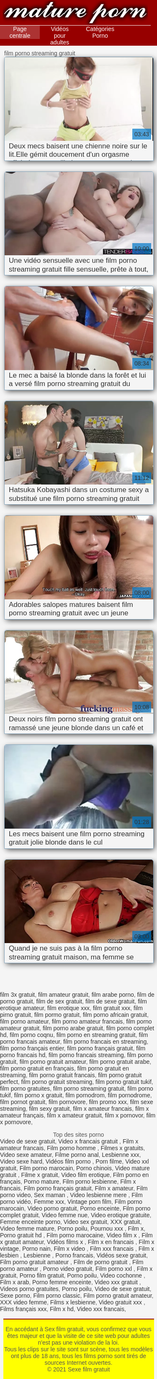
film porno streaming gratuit (88, 1088)
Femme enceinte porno (30, 1221)
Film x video (70, 1248)
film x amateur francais (102, 1108)
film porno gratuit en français (37, 1068)
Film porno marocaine (74, 1235)
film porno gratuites (25, 1088)
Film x (136, 1228)
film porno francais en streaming (105, 1041)
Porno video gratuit (68, 1268)
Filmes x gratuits (121, 1148)
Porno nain (36, 1248)
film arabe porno (113, 994)
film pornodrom (84, 1095)
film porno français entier (32, 1048)
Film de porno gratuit (101, 1262)
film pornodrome (129, 1095)
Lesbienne (37, 1255)
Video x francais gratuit (88, 1141)
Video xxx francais (100, 1309)
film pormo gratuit (57, 1014)
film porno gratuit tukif (123, 1081)
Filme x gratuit (39, 1175)
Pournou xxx (107, 1228)
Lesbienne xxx (120, 1154)
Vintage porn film (89, 1201)
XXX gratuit (125, 1221)
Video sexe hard (21, 1161)
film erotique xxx (68, 1008)
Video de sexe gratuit (27, 1141)
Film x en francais (112, 1242)
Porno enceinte (99, 1208)
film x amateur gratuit (74, 1115)
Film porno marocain (46, 1168)
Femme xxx (49, 1201)
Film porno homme (72, 1148)
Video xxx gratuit (117, 1282)
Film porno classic (56, 1295)
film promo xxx (107, 1102)
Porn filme (108, 1161)
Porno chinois (94, 1168)
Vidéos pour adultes (59, 36)
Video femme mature (27, 1228)
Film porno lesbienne (89, 1181)
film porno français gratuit (100, 1048)
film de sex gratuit (59, 1001)
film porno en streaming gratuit (96, 1035)
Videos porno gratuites (29, 1289)
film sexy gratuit (49, 1108)
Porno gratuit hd (22, 1235)
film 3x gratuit (17, 994)
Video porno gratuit (52, 1208)
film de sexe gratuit (110, 1001)
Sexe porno (15, 1295)
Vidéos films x (66, 1242)
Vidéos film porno (69, 1161)
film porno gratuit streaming (57, 1081)
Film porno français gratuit (58, 1188)
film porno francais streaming (86, 1055)
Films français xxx (23, 1309)
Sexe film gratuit (75, 13)
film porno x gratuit (38, 1095)
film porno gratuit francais (62, 1075)
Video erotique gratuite (120, 1215)
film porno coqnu (31, 1035)
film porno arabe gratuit (73, 1028)
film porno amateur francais (87, 1021)
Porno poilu (72, 1228)
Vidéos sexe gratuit (121, 1255)
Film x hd (62, 1309)
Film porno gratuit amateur (35, 1262)
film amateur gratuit (63, 994)
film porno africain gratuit (115, 1014)
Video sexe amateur (26, 1154)
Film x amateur (114, 1188)
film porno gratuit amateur (53, 1061)
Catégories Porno (100, 32)
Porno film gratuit (42, 1275)
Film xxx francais (112, 1248)
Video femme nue (65, 1215)
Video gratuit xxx (121, 1302)
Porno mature (41, 1181)
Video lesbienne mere (99, 1195)
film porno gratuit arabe (119, 1061)
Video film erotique (85, 1175)
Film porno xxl (114, 1268)
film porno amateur (24, 1021)
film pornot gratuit (22, 1102)
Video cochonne (122, 1275)
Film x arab (14, 1282)
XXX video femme (23, 1302)
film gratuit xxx (111, 1008)
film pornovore (67, 1102)
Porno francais (74, 1255)
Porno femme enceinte (61, 1282)
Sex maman (50, 1195)
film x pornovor (124, 1115)
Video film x (122, 1235)
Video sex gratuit (85, 1221)
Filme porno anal (76, 1154)
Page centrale (20, 32)
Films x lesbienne (72, 1302)
